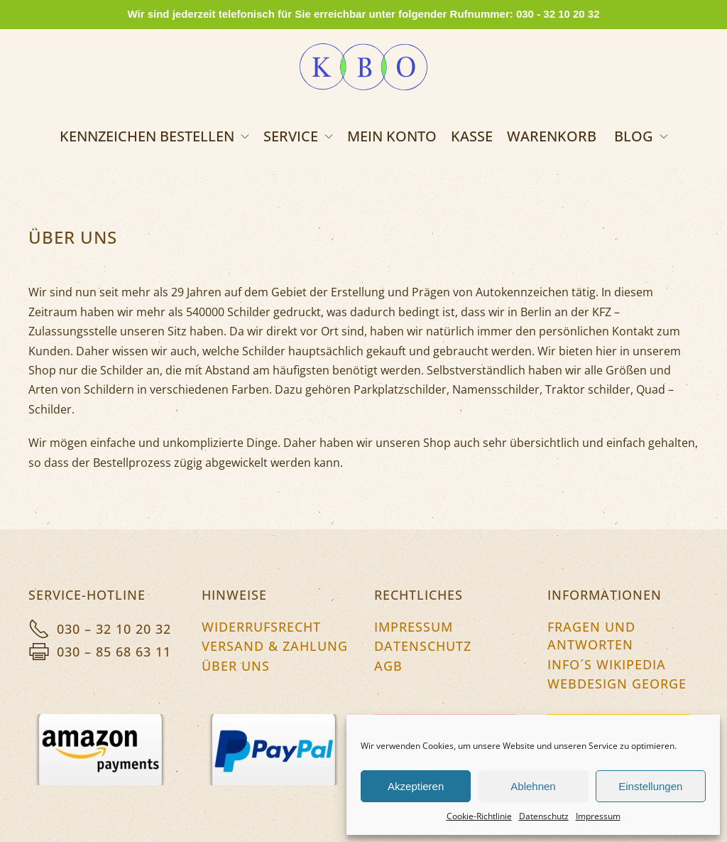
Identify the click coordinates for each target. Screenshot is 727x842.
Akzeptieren (416, 786)
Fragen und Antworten (591, 635)
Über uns (236, 665)
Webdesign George (617, 683)
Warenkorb (551, 136)
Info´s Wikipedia (606, 664)
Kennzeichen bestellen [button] (154, 136)
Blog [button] (641, 136)
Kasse (472, 136)
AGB (388, 665)
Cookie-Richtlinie (479, 816)
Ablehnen (532, 786)
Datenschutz (544, 816)
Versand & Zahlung (275, 645)
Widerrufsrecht (261, 626)
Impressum (598, 816)
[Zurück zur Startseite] (363, 66)
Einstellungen (650, 786)
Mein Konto (392, 136)
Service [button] (298, 136)
